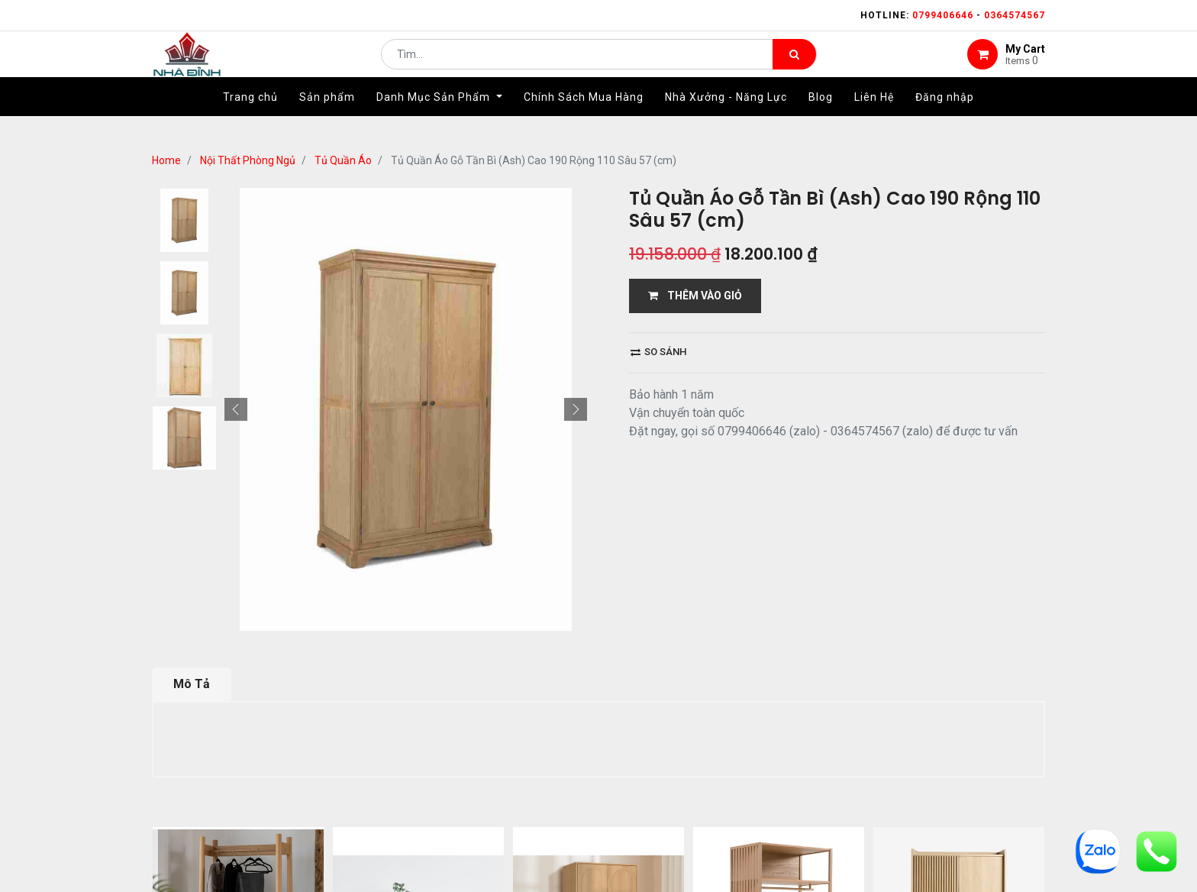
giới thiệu (439, 752)
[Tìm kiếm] (794, 65)
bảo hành (746, 752)
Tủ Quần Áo (343, 160)
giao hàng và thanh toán (621, 752)
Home (166, 160)
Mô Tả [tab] (191, 506)
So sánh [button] (658, 351)
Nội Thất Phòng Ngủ (247, 160)
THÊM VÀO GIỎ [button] (695, 295)
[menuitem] (250, 120)
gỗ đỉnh (821, 752)
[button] (235, 187)
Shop (508, 752)
